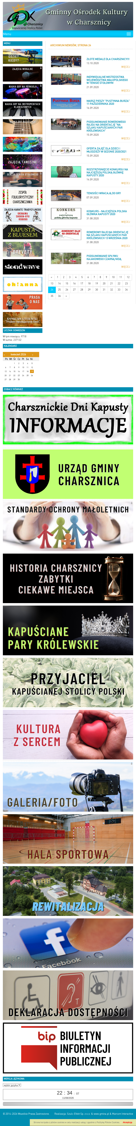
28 (81, 289)
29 (89, 289)
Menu (7, 34)
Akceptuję (127, 1122)
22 (119, 283)
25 (59, 289)
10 (113, 277)
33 (119, 289)
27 (74, 289)
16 (74, 283)
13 (52, 283)
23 (126, 283)
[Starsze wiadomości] (66, 296)
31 (104, 289)
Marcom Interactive (122, 1113)
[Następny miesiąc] (32, 354)
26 (67, 289)
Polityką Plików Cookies (108, 1122)
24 (52, 289)
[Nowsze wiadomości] (51, 277)
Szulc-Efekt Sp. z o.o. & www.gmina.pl (88, 1113)
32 (111, 289)
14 (59, 283)
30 (96, 289)
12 (128, 277)
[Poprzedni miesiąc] (4, 354)
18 (89, 283)
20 (104, 283)
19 (96, 283)
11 (120, 277)
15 (67, 283)
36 (59, 296)
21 (111, 283)
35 (52, 296)
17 (81, 283)
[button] (40, 51)
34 (126, 289)
